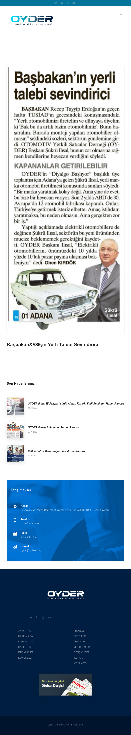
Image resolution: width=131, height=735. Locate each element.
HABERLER (24, 647)
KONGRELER (25, 657)
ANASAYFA (24, 630)
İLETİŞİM (79, 657)
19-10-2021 (11, 351)
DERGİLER (80, 636)
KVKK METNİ (81, 663)
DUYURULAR (25, 641)
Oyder (61, 725)
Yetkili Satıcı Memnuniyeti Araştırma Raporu (56, 451)
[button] (14, 200)
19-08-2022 (32, 408)
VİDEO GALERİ (82, 647)
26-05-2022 (32, 432)
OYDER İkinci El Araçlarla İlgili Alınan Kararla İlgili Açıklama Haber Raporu (76, 403)
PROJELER (80, 630)
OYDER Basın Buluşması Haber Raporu (53, 427)
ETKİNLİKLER (25, 652)
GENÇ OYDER (82, 652)
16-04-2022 (32, 456)
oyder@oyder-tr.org (31, 550)
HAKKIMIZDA (25, 636)
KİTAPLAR (79, 641)
